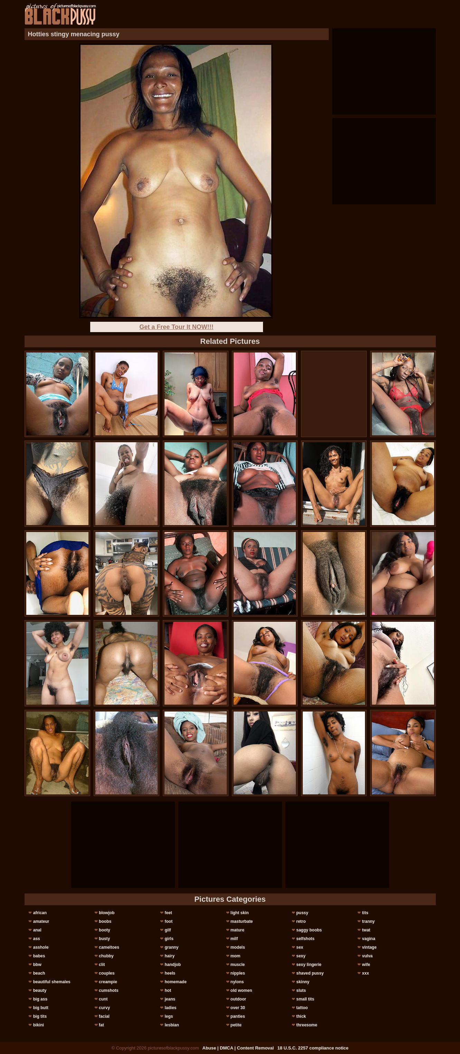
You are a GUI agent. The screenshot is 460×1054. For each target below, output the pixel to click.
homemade (175, 981)
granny (171, 947)
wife (366, 964)
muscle (238, 964)
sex (299, 947)
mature (237, 930)
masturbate (242, 921)
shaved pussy (309, 973)
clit (102, 964)
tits (365, 912)
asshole (41, 947)
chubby (106, 956)
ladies (170, 1007)
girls (169, 938)
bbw (37, 964)
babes (39, 956)
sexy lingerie (308, 964)
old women (241, 990)
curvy (104, 1007)
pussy (302, 912)
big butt (40, 1007)
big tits (40, 1016)
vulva (367, 956)
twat (366, 930)
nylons (237, 981)
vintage (369, 947)
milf (234, 938)
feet (168, 912)
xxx (365, 973)
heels (170, 973)
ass (36, 938)
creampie (108, 981)
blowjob (106, 912)
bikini (38, 1025)
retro (301, 921)
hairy (170, 956)
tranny (368, 921)
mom (236, 956)
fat (101, 1025)
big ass (40, 999)
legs (169, 1016)
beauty (40, 990)
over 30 (238, 1007)
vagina (368, 938)
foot (168, 921)
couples (106, 973)
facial (104, 1016)
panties (238, 1016)
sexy (301, 956)
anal (37, 930)
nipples (238, 973)
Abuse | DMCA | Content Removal (238, 1048)
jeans (170, 999)
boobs (105, 921)
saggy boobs (309, 930)
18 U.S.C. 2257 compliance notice (312, 1048)
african (40, 912)
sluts (301, 990)
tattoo (302, 1007)
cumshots (109, 990)
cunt (103, 999)
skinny (302, 981)
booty (104, 930)
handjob (173, 964)
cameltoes (109, 947)
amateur (41, 921)
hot (168, 990)
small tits (305, 999)
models (238, 947)
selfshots (305, 938)
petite (236, 1025)
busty (104, 938)
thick (301, 1016)
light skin (240, 912)
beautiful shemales (52, 981)
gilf (168, 930)
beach (39, 973)
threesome (306, 1025)
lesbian (172, 1025)
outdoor (238, 999)
